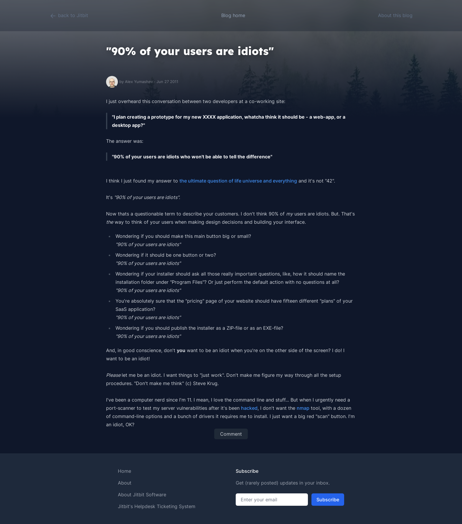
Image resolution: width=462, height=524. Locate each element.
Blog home (233, 15)
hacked (249, 408)
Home (124, 471)
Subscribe (327, 500)
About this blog (395, 15)
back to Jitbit (69, 15)
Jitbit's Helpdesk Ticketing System (156, 506)
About (124, 483)
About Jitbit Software (142, 495)
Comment (231, 434)
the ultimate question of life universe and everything (238, 181)
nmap (303, 408)
